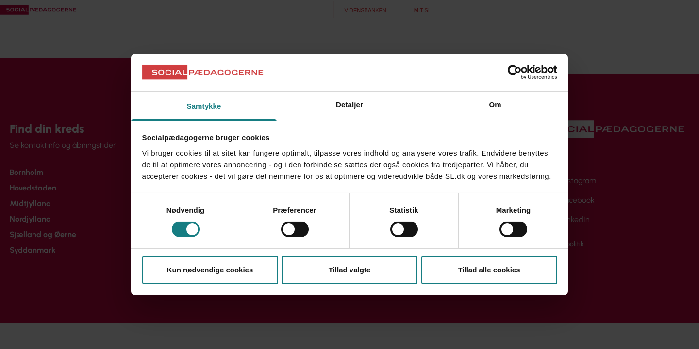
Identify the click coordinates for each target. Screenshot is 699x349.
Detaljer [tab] (349, 104)
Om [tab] (495, 104)
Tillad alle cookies (489, 270)
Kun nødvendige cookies (210, 270)
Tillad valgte (349, 270)
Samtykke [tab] (204, 106)
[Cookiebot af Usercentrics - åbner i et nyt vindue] (514, 72)
